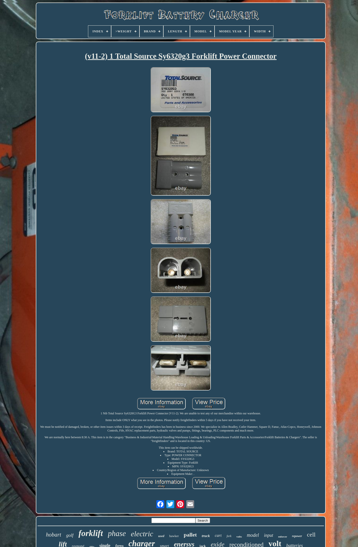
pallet (190, 535)
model (253, 535)
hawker (174, 536)
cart (218, 535)
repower (297, 536)
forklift (91, 533)
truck (206, 536)
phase (117, 533)
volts (239, 536)
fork (228, 536)
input (268, 535)
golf (70, 535)
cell (311, 534)
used (161, 536)
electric (142, 534)
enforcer (282, 536)
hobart (53, 535)
